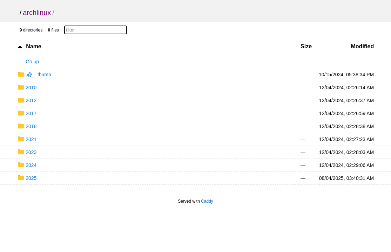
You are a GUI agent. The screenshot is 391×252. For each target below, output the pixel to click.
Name (33, 46)
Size (306, 46)
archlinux (37, 12)
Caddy (207, 201)
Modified (362, 46)
